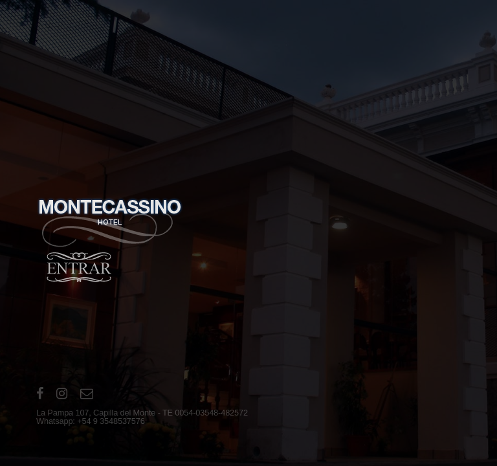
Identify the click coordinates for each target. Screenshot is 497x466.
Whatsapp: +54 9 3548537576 (90, 421)
